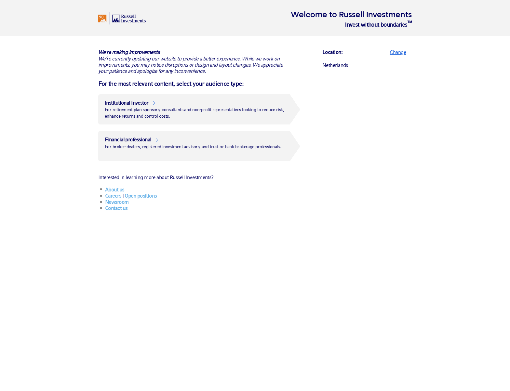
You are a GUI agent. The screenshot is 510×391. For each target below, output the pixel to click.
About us (114, 190)
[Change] (398, 51)
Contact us (116, 208)
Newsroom (117, 202)
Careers (113, 196)
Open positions (140, 196)
